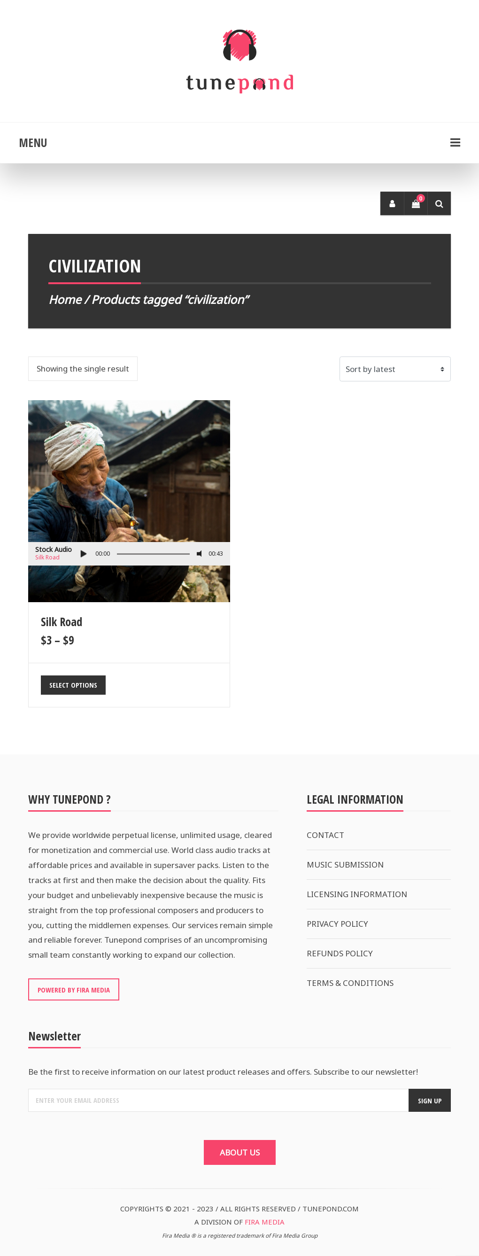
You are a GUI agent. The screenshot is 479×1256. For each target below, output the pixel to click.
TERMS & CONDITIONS (350, 982)
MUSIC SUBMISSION (345, 864)
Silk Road (47, 557)
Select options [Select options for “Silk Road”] (73, 685)
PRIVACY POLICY (337, 923)
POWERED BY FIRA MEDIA (74, 989)
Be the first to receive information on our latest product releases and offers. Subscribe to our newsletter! (223, 1071)
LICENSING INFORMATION (357, 894)
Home (64, 299)
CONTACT (325, 835)
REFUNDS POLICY (340, 953)
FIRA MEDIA (265, 1221)
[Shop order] (395, 369)
